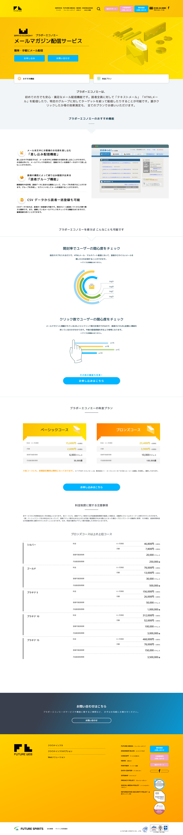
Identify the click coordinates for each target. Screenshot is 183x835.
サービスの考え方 (130, 756)
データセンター (131, 770)
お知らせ (78, 9)
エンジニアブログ (133, 751)
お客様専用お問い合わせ (126, 8)
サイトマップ (128, 775)
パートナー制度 (129, 766)
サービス (58, 9)
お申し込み (29, 58)
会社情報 (50, 829)
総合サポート (111, 9)
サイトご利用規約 (61, 829)
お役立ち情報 (87, 9)
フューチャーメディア (69, 9)
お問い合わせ (63, 58)
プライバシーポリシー (134, 780)
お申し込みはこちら (91, 381)
